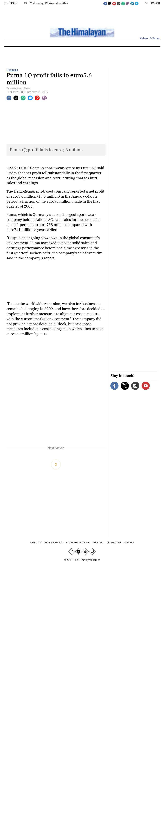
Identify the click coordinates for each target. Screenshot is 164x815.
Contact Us (114, 542)
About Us (35, 542)
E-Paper (155, 38)
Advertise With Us (77, 542)
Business (12, 69)
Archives (98, 542)
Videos (144, 38)
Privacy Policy (54, 542)
